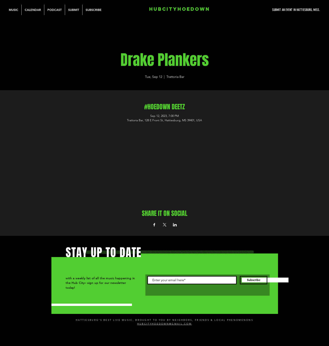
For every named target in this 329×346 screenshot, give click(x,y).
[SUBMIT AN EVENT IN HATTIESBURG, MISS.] (280, 10)
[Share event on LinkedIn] (175, 224)
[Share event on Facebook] (154, 224)
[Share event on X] (165, 224)
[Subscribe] (253, 280)
